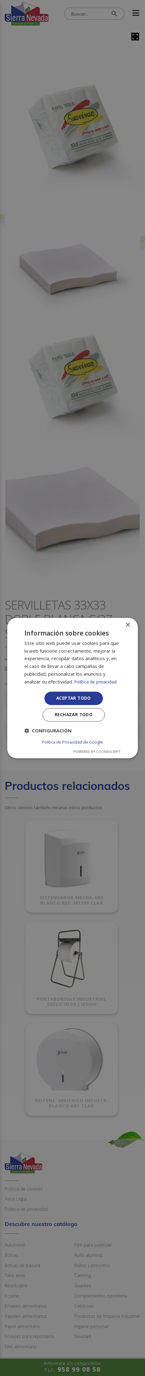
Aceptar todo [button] (74, 699)
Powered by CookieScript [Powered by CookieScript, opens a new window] (97, 751)
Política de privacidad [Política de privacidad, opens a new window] (96, 682)
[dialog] (72, 688)
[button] (48, 732)
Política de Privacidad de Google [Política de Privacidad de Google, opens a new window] (72, 742)
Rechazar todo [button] (73, 716)
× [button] (127, 625)
